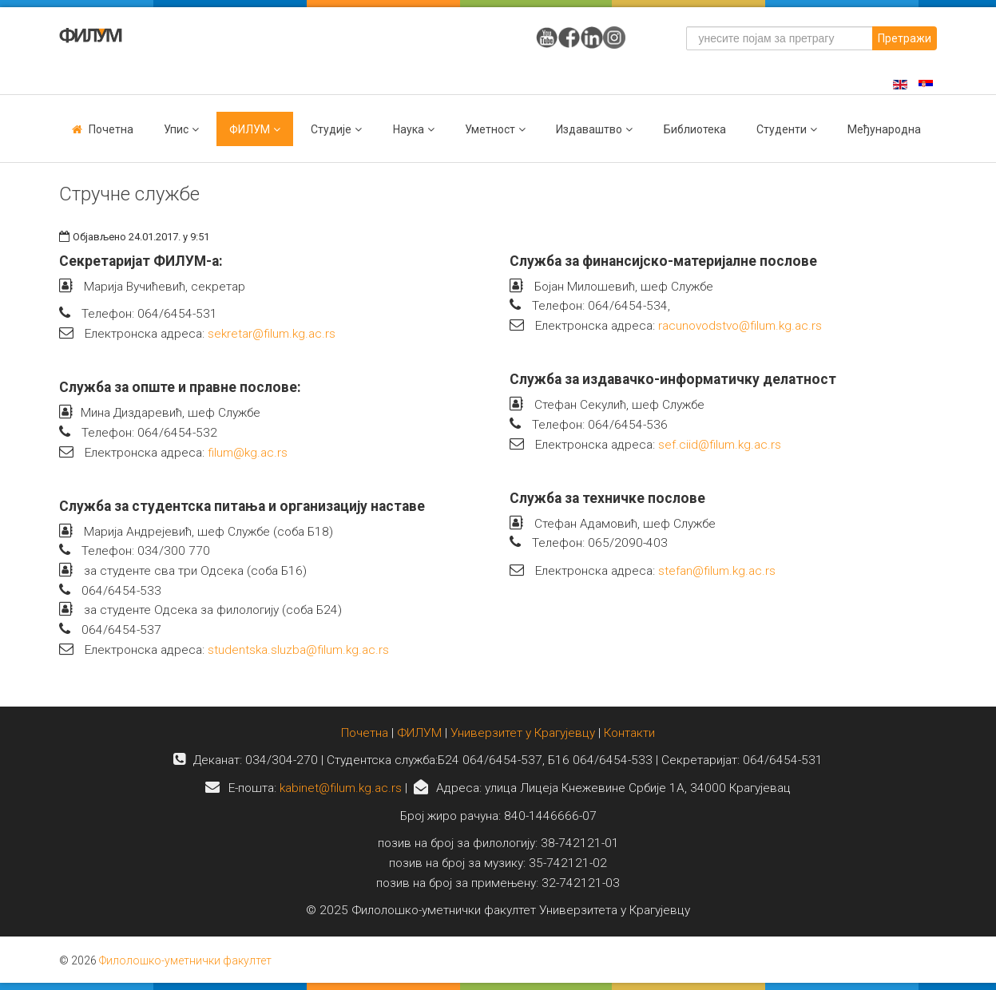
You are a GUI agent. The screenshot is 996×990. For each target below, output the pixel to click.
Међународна (884, 129)
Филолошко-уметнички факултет (185, 960)
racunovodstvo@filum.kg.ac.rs (740, 326)
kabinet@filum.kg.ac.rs (341, 788)
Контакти (629, 733)
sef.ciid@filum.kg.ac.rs (719, 445)
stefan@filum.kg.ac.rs (717, 571)
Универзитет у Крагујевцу (522, 733)
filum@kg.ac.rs (248, 453)
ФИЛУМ (419, 733)
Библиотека (695, 129)
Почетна (111, 129)
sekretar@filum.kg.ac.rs (271, 334)
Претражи (904, 38)
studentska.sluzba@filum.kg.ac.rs (298, 650)
